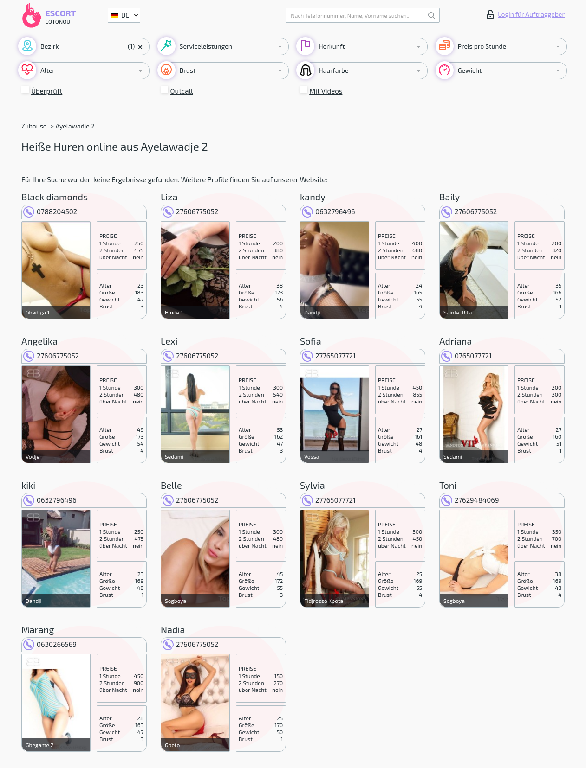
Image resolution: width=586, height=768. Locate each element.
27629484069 (470, 500)
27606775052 (190, 211)
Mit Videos (325, 91)
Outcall (181, 91)
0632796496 (328, 211)
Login (526, 14)
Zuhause (34, 126)
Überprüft (46, 91)
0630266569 (50, 644)
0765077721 (466, 356)
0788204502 (50, 211)
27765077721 (329, 356)
